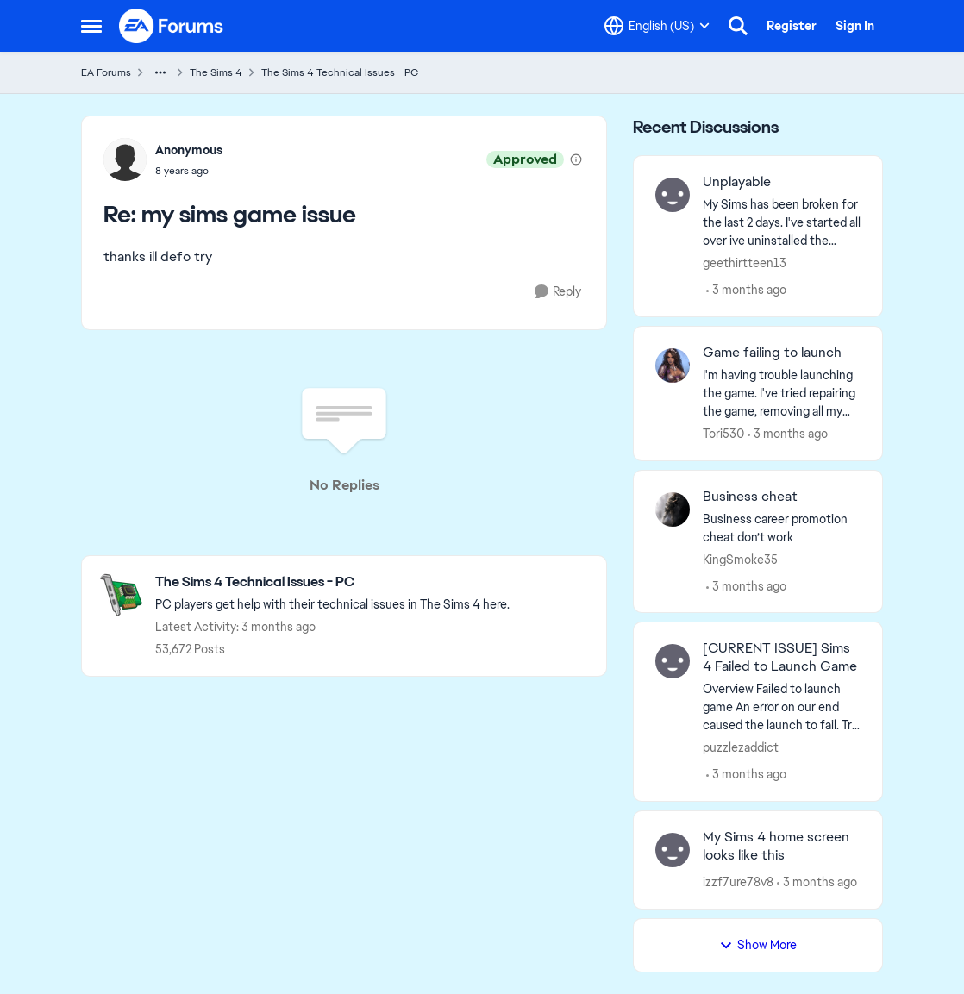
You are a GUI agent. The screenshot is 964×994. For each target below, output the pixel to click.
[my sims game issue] (188, 170)
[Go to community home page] (171, 26)
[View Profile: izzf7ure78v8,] (672, 850)
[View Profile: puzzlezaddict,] (672, 661)
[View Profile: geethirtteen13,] (672, 195)
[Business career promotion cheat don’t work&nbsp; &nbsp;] (782, 528)
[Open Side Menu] (91, 26)
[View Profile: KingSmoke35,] (672, 509)
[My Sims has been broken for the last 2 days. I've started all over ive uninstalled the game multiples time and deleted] (782, 223)
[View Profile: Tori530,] (672, 365)
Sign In (855, 26)
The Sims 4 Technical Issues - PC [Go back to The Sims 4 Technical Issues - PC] (339, 72)
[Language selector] (657, 26)
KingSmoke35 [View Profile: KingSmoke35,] (740, 558)
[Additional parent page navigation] (160, 72)
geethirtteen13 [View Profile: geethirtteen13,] (744, 263)
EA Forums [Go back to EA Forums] (106, 72)
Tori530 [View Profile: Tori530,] (723, 433)
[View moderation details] (576, 159)
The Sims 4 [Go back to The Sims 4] (216, 72)
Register (792, 26)
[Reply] (558, 291)
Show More (758, 945)
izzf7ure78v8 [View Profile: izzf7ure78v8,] (738, 882)
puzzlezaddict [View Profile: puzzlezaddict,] (741, 747)
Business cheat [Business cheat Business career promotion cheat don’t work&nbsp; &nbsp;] (750, 496)
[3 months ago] (746, 290)
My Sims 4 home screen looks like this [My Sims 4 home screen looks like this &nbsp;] (776, 846)
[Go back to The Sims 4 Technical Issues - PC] (332, 582)
